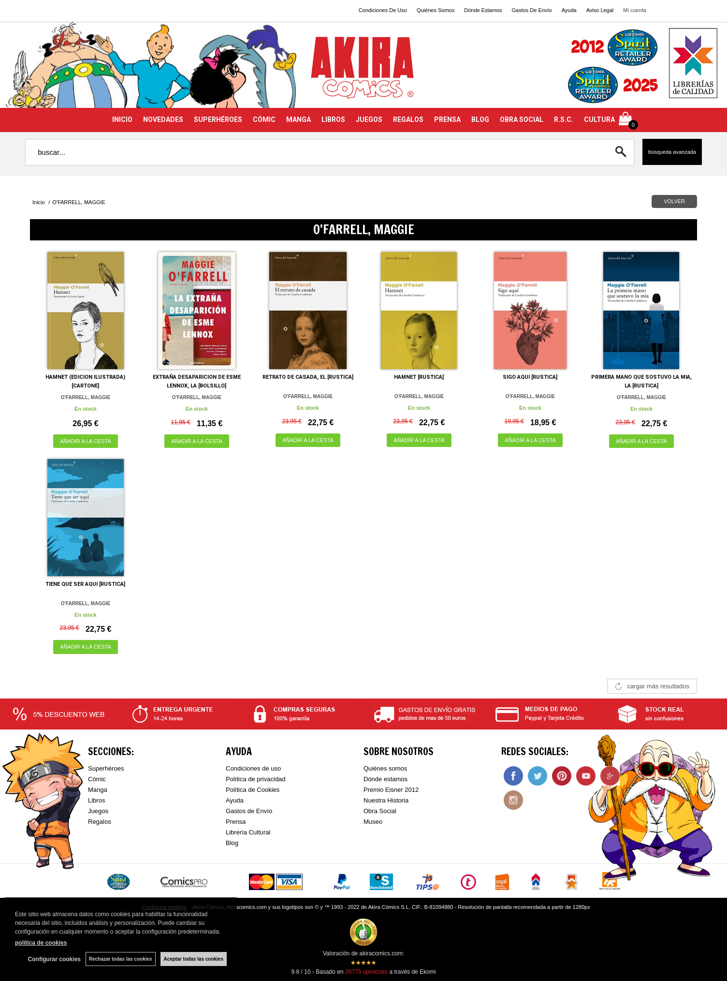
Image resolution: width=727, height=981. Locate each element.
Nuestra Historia (386, 800)
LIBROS (333, 119)
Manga (97, 789)
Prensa (236, 821)
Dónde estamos (385, 779)
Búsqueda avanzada (672, 152)
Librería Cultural (248, 832)
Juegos (98, 811)
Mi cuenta (634, 10)
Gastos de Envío (249, 811)
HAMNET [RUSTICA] (419, 377)
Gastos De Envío (531, 10)
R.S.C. (563, 119)
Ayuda (569, 10)
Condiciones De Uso (383, 10)
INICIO (122, 119)
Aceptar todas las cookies (193, 959)
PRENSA (447, 119)
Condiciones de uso (253, 768)
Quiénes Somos (435, 10)
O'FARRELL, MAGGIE (85, 397)
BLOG (480, 119)
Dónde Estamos (483, 10)
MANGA (298, 119)
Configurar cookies (54, 959)
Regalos (99, 821)
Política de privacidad (256, 779)
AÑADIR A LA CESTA (85, 441)
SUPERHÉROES (218, 119)
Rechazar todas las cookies (120, 959)
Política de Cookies (252, 789)
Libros (96, 800)
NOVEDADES (163, 119)
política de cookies (41, 942)
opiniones (366, 971)
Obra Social (380, 811)
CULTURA (599, 119)
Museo (373, 821)
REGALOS (408, 119)
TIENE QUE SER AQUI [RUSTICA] (85, 584)
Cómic (97, 779)
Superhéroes (106, 768)
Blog (232, 843)
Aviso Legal (600, 10)
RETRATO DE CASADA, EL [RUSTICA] (307, 377)
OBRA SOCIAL (521, 119)
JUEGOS (369, 119)
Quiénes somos (385, 768)
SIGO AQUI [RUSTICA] (530, 377)
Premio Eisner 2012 (391, 789)
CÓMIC (264, 119)
